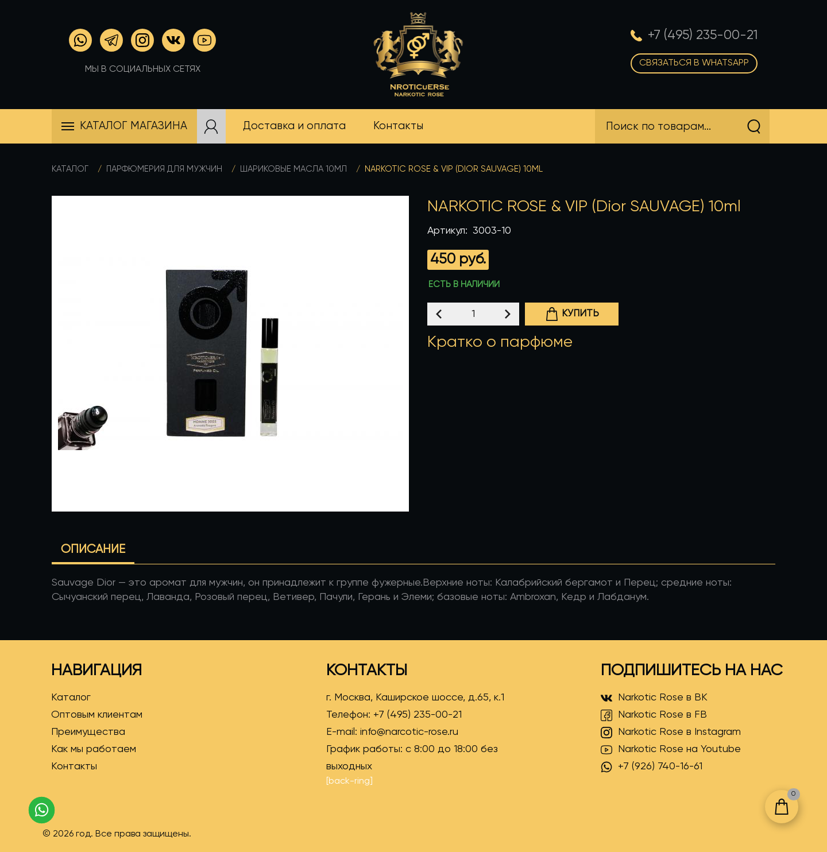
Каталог (70, 169)
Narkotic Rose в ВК (654, 698)
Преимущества (88, 732)
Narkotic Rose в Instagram (671, 732)
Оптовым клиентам (96, 715)
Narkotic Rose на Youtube (671, 750)
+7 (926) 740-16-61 (651, 767)
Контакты (74, 766)
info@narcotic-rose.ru (409, 732)
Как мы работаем (93, 749)
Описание (93, 550)
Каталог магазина (133, 126)
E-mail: (392, 732)
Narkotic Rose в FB (654, 715)
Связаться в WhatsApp (694, 63)
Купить (572, 314)
